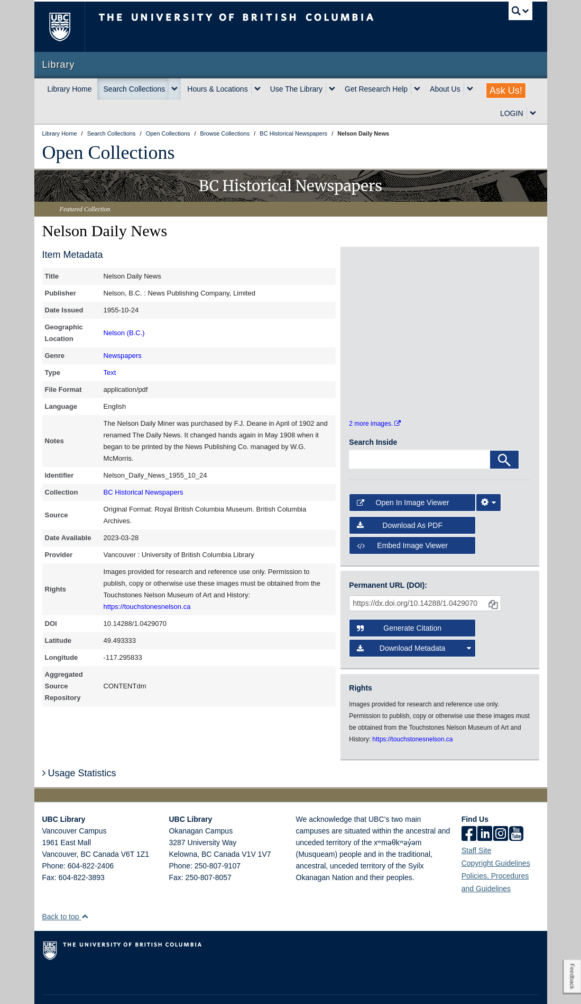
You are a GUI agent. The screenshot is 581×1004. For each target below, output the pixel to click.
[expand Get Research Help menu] (417, 89)
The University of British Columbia (67, 27)
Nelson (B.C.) (124, 333)
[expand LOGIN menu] (533, 113)
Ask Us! (506, 90)
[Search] (504, 432)
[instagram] (500, 807)
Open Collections (108, 152)
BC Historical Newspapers (143, 492)
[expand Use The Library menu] (332, 89)
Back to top (65, 889)
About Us (445, 89)
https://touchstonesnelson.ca (147, 607)
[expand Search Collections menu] (174, 89)
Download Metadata (414, 620)
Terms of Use (136, 986)
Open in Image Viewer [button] (403, 475)
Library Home (70, 89)
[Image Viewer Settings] (488, 475)
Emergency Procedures (75, 986)
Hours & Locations (217, 89)
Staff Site (477, 823)
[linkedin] (484, 807)
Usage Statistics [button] (79, 745)
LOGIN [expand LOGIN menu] (511, 113)
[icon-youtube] (516, 807)
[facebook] (469, 807)
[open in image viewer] (371, 288)
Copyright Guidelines (496, 835)
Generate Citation (399, 600)
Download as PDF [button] (399, 497)
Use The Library (296, 89)
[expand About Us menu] (470, 89)
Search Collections (134, 89)
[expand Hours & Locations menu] (257, 89)
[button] (85, 889)
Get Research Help (376, 89)
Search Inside (373, 414)
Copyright (178, 986)
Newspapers (123, 356)
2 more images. (375, 395)
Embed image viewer (402, 517)
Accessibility (219, 986)
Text (110, 372)
